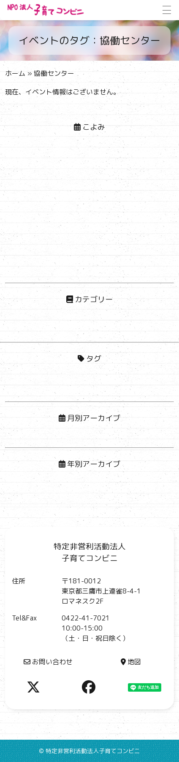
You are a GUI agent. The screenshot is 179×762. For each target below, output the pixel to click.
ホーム (15, 73)
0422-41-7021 (86, 618)
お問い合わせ (48, 661)
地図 (131, 661)
